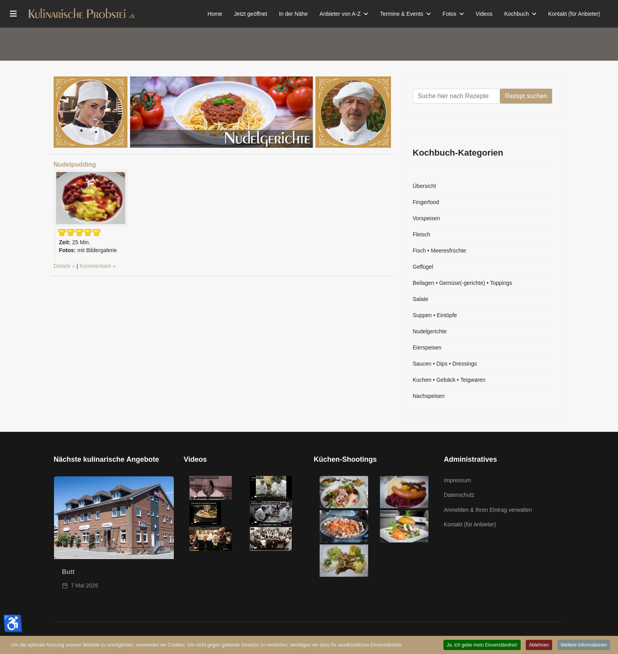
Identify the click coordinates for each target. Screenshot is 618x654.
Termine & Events (401, 14)
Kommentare (95, 266)
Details (62, 266)
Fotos (449, 14)
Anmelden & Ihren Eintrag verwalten (488, 510)
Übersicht (424, 186)
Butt (68, 572)
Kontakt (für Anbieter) (574, 14)
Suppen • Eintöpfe (435, 315)
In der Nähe (293, 14)
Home (215, 14)
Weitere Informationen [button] (583, 645)
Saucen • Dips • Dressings (445, 363)
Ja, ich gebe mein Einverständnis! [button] (482, 645)
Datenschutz (459, 495)
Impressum (457, 480)
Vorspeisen (426, 218)
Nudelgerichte (430, 331)
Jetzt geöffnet (250, 14)
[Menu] (13, 14)
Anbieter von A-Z (340, 14)
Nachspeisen (429, 396)
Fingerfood (426, 202)
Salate (420, 299)
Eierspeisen (427, 347)
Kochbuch (516, 14)
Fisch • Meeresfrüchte (439, 250)
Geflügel (423, 267)
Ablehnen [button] (539, 645)
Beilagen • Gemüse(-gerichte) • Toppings (462, 283)
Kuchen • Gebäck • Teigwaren (449, 380)
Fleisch (421, 234)
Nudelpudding (75, 164)
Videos (484, 14)
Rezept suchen (526, 96)
